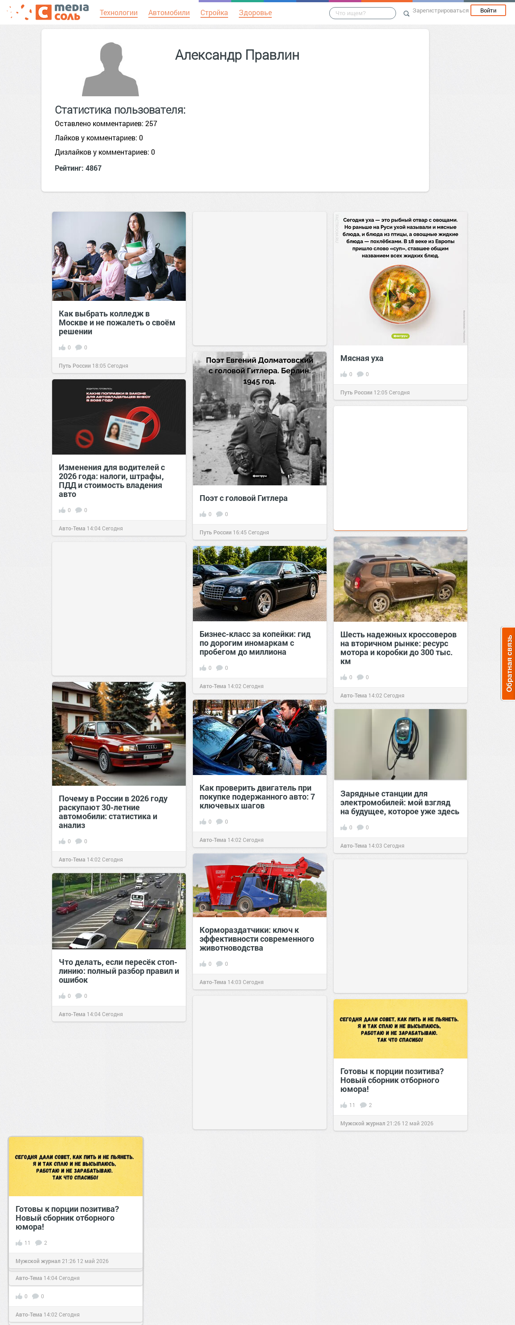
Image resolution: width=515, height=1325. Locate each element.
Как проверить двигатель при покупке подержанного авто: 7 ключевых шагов (257, 796)
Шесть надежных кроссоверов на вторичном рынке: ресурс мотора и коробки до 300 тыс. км (398, 647)
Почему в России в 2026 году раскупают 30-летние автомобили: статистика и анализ (113, 811)
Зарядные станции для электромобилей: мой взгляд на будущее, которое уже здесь (399, 802)
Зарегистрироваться (441, 10)
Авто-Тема (72, 528)
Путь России (75, 365)
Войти (488, 10)
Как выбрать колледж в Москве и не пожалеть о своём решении (117, 322)
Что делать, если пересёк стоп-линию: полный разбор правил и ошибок (119, 970)
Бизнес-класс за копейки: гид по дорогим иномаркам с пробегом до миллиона (255, 642)
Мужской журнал (362, 1123)
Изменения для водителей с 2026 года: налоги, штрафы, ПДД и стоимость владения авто (112, 480)
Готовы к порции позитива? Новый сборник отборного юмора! (392, 1080)
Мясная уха (362, 357)
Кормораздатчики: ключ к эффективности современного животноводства (257, 938)
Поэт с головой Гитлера (244, 497)
